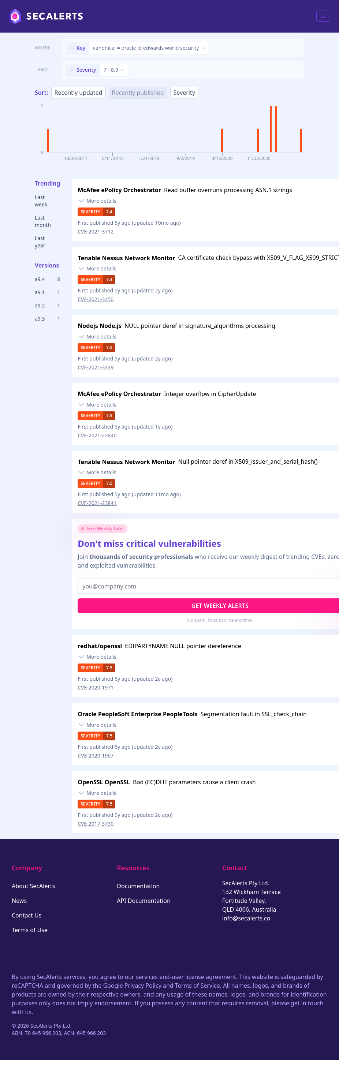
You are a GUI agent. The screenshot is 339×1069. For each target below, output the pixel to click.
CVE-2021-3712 (95, 231)
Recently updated (79, 93)
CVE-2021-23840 (97, 435)
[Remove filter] (71, 48)
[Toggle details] (97, 201)
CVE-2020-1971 (95, 687)
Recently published (138, 93)
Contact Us (26, 915)
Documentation (138, 886)
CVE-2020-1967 (95, 755)
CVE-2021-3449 (95, 367)
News (19, 901)
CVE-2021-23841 (97, 503)
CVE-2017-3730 (95, 823)
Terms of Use (30, 930)
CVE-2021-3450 (95, 299)
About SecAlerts (33, 886)
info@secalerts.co (246, 918)
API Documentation (144, 901)
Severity (184, 93)
